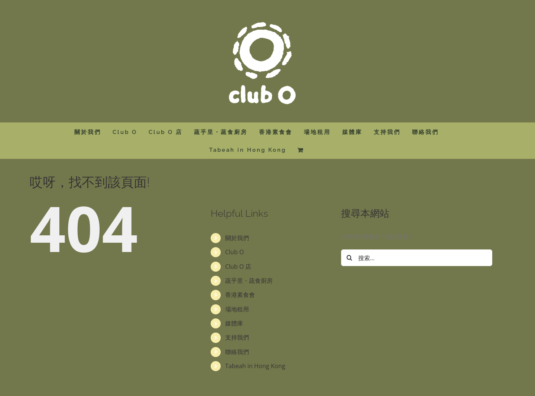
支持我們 (237, 337)
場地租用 (237, 309)
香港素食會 (240, 295)
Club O (234, 252)
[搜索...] (416, 257)
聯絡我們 (237, 352)
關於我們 (237, 238)
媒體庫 (234, 323)
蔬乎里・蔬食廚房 (249, 280)
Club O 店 (238, 266)
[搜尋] (349, 257)
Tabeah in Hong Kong (255, 366)
